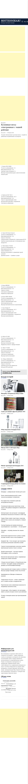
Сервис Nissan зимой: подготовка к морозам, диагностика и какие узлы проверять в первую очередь (13, 520)
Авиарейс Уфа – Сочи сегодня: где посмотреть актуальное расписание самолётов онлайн (13, 541)
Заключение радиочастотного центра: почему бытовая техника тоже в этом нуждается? (13, 536)
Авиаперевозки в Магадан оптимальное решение (11, 575)
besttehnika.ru (11, 21)
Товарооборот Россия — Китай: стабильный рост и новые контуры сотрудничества (12, 580)
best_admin (3, 132)
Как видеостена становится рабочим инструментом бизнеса (10, 501)
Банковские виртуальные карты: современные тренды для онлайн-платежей (13, 557)
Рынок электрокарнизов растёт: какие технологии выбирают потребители (11, 496)
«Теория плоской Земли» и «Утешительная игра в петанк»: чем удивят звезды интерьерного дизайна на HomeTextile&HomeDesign (13, 563)
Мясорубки (3, 122)
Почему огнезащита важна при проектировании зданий (13, 596)
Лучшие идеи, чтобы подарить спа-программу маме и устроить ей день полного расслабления (13, 591)
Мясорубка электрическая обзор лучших (12, 393)
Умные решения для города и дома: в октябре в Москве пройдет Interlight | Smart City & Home (13, 569)
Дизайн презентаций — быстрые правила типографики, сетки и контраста (12, 552)
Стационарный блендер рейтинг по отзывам (13, 483)
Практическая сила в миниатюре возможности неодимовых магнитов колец (13, 585)
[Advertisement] (12, 38)
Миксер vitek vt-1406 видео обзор (10, 447)
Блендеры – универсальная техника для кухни (13, 491)
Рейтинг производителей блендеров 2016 (12, 465)
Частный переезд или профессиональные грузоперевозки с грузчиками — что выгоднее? (13, 525)
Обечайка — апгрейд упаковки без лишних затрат (12, 531)
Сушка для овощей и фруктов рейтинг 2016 (13, 411)
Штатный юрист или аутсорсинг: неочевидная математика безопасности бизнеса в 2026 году (13, 513)
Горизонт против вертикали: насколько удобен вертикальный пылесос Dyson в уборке (13, 547)
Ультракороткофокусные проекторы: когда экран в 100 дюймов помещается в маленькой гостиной (13, 507)
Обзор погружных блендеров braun (10, 429)
